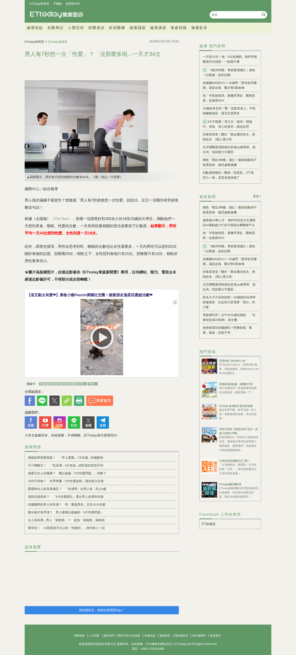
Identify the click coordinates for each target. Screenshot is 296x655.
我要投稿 (79, 635)
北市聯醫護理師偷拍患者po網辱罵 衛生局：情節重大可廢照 (229, 149)
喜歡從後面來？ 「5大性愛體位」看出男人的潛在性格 (66, 496)
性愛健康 (46, 383)
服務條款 (165, 635)
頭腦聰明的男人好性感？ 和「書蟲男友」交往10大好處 (66, 504)
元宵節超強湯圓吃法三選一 (234, 460)
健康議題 (138, 28)
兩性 (57, 383)
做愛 (66, 383)
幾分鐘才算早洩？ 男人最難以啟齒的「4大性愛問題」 (66, 512)
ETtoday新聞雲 (39, 3)
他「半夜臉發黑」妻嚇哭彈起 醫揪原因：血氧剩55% (229, 98)
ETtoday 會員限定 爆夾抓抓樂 (236, 405)
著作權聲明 (199, 635)
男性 (92, 383)
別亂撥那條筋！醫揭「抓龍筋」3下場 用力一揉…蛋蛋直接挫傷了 (230, 175)
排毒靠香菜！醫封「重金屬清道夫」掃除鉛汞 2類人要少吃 (229, 137)
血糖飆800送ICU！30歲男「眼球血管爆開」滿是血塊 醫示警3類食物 (230, 85)
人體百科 (76, 28)
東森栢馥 (179, 28)
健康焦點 (35, 28)
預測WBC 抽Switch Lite (232, 360)
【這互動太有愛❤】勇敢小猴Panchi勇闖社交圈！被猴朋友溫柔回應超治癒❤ (90, 295)
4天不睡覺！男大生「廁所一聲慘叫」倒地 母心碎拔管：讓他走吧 (227, 124)
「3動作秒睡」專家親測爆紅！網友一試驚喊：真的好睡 (229, 72)
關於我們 (109, 635)
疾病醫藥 (117, 28)
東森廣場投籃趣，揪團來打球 (236, 384)
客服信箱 (150, 635)
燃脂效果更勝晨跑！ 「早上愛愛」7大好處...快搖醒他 (65, 457)
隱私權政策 (181, 635)
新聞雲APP (73, 3)
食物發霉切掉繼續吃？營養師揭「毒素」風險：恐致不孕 (227, 330)
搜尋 (263, 14)
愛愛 (74, 383)
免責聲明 (215, 635)
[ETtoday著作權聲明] (99, 435)
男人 (83, 383)
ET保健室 (209, 524)
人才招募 (94, 635)
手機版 (57, 3)
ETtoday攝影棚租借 (230, 484)
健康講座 (158, 28)
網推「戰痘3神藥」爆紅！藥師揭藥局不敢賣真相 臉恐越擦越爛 (230, 162)
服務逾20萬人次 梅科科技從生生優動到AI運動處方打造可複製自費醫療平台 (229, 222)
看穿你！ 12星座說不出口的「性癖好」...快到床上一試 (66, 528)
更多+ (257, 196)
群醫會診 (96, 28)
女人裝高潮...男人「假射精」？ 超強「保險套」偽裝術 (66, 520)
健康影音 (199, 28)
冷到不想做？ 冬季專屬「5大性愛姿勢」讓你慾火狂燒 (66, 481)
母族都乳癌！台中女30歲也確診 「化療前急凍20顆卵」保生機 (229, 317)
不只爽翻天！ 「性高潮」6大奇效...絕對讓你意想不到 (65, 465)
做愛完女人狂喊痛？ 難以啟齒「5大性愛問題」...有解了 (67, 473)
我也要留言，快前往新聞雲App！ (102, 610)
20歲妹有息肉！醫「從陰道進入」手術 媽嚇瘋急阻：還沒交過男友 (230, 110)
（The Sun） (61, 219)
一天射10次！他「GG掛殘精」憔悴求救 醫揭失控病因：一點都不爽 (230, 59)
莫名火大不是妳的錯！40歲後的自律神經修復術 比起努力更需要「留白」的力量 (229, 302)
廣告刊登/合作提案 (129, 635)
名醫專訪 (55, 28)
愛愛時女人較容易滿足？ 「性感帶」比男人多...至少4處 (67, 489)
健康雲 (56, 14)
